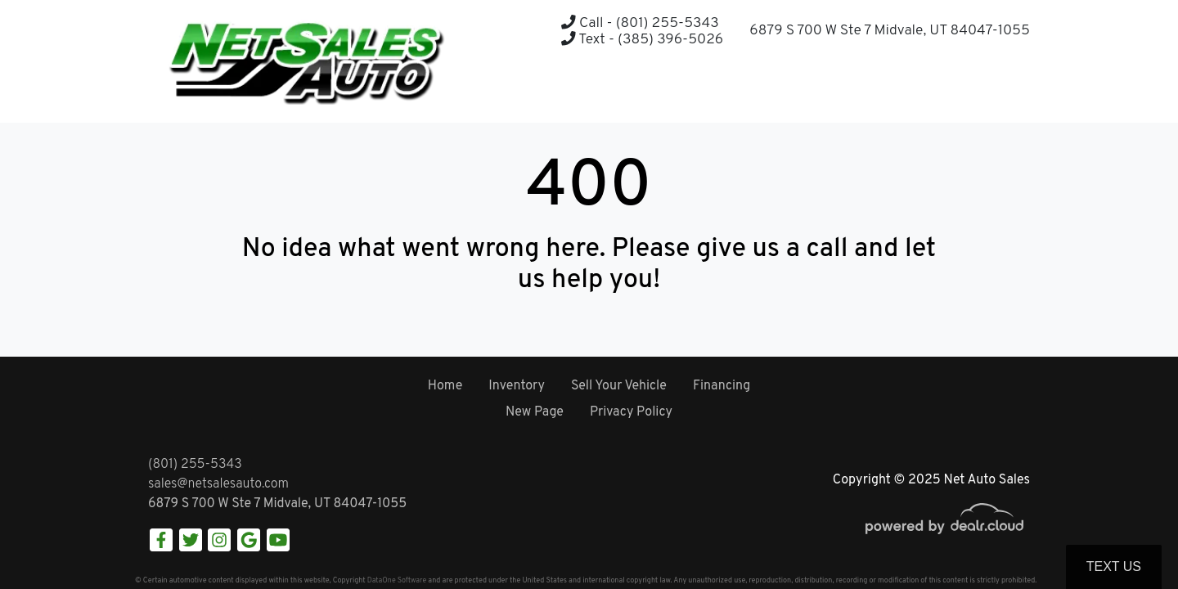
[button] (976, 90)
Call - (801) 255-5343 (639, 23)
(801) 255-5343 (195, 464)
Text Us (1113, 566)
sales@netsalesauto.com (218, 484)
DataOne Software (396, 580)
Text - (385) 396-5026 (642, 39)
